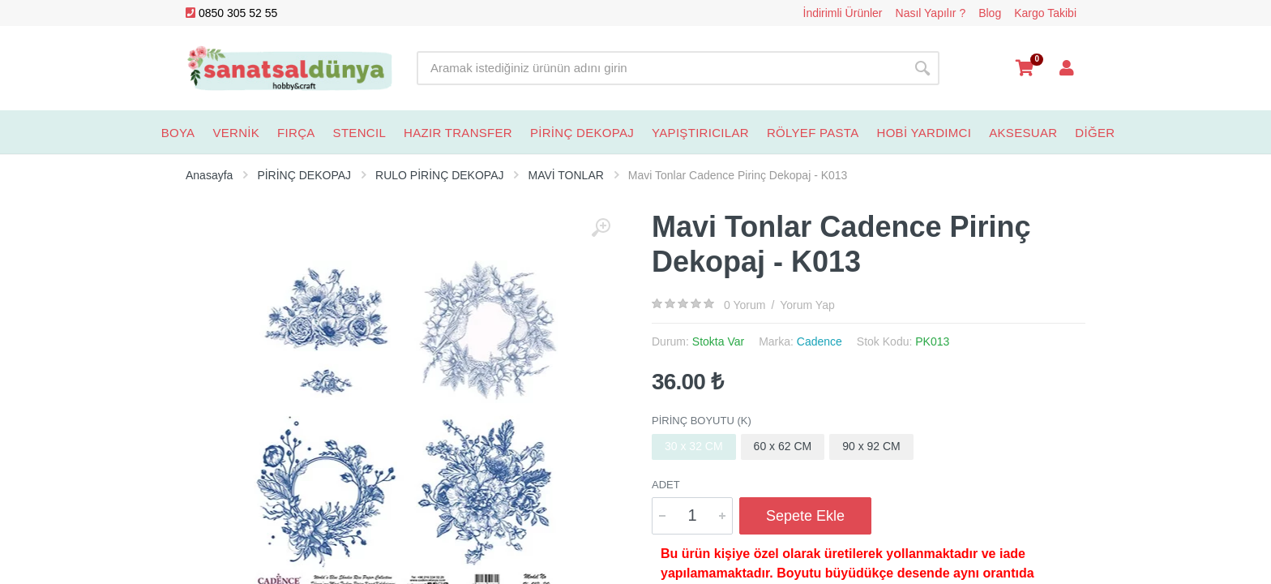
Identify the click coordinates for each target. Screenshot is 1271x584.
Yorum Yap (807, 304)
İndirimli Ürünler (843, 13)
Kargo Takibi (1045, 13)
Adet (666, 485)
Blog (989, 13)
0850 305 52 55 (231, 13)
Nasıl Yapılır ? (931, 13)
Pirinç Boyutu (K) (701, 420)
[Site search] (661, 68)
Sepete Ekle (805, 516)
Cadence (819, 341)
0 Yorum (744, 304)
